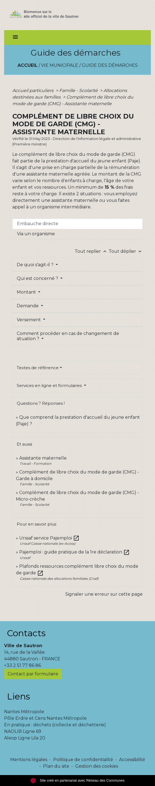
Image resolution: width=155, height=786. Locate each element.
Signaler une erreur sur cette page (104, 594)
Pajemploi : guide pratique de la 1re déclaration (74, 552)
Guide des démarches (110, 65)
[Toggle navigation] (15, 37)
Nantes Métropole (24, 711)
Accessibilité (132, 759)
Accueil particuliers (33, 90)
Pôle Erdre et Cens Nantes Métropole (45, 718)
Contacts (26, 633)
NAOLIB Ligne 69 (22, 731)
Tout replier (92, 251)
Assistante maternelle (43, 458)
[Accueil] (51, 15)
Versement (29, 319)
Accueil (28, 65)
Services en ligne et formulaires (50, 385)
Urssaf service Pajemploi (49, 538)
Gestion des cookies (96, 766)
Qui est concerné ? (38, 278)
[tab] (77, 224)
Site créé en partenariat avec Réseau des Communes (77, 780)
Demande (28, 305)
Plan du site (56, 766)
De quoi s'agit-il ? (36, 264)
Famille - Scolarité (79, 90)
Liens (18, 696)
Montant (27, 292)
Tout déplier (126, 251)
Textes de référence (38, 367)
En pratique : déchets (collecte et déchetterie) (55, 724)
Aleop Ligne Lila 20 (24, 738)
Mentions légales (28, 759)
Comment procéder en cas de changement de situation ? (68, 336)
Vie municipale (59, 65)
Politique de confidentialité (83, 759)
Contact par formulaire (33, 673)
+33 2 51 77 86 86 (22, 665)
